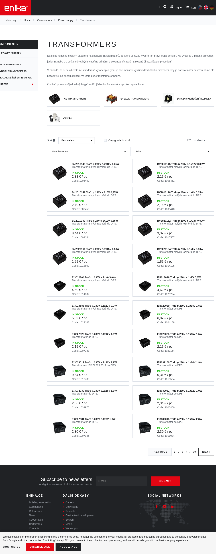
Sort (51, 140)
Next (206, 451)
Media (69, 524)
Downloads (72, 506)
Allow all (69, 546)
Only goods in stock (117, 139)
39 (194, 451)
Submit (166, 481)
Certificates (35, 524)
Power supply (66, 20)
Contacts (34, 528)
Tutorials (70, 511)
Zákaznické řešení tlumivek (21, 77)
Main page (11, 20)
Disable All (40, 546)
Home (27, 20)
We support (72, 528)
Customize (12, 546)
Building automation (40, 502)
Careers (70, 502)
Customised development (80, 515)
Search (70, 519)
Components (44, 20)
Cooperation (36, 519)
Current (9, 84)
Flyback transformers (18, 71)
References (35, 511)
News (32, 515)
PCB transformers (15, 64)
